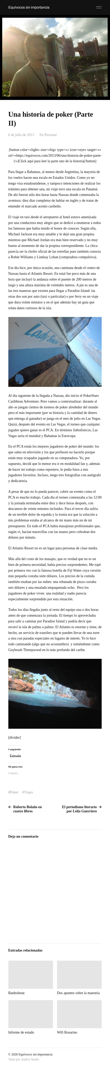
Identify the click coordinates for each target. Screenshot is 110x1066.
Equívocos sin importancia (28, 7)
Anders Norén (30, 1059)
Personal (50, 135)
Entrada (15, 755)
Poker (14, 792)
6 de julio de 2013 (21, 135)
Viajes (28, 792)
